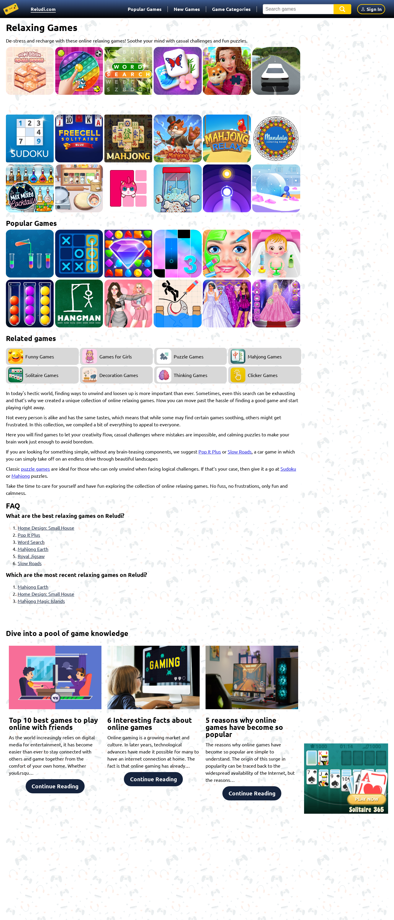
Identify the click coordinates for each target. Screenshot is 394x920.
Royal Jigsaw (31, 556)
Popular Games (145, 9)
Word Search (31, 542)
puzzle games (35, 469)
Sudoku (288, 469)
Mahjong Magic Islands (41, 601)
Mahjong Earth (33, 549)
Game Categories (231, 9)
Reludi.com (43, 9)
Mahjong (21, 476)
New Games (187, 9)
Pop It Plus (209, 451)
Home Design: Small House (46, 528)
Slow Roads (240, 451)
